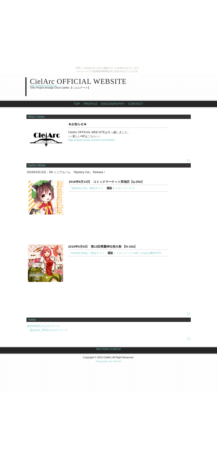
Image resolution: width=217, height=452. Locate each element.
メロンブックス (125, 188)
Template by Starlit (108, 361)
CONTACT (135, 103)
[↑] (188, 160)
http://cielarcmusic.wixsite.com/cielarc (91, 140)
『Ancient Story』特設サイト (86, 253)
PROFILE (90, 103)
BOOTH (156, 253)
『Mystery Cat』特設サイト (88, 188)
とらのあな (143, 253)
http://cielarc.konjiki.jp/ (43, 85)
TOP (77, 103)
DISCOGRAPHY (113, 103)
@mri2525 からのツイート (44, 326)
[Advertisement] (108, 373)
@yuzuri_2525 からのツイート (48, 330)
